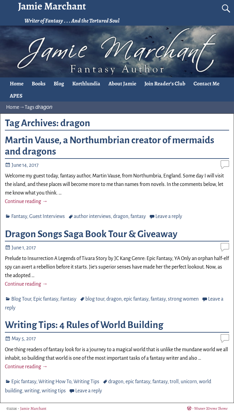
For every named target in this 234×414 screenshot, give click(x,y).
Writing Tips (86, 381)
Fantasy (19, 216)
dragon (120, 216)
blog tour (94, 299)
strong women (183, 299)
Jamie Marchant (33, 408)
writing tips (54, 391)
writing (32, 391)
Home (16, 83)
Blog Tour (21, 299)
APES (16, 95)
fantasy (138, 216)
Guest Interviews (47, 216)
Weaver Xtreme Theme (211, 408)
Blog (59, 83)
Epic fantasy (45, 299)
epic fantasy (136, 299)
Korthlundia (86, 83)
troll (174, 381)
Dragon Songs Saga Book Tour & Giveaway (91, 234)
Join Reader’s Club (164, 83)
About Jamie (122, 83)
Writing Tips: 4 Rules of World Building (84, 325)
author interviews (92, 216)
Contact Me (206, 83)
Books (38, 83)
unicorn (189, 381)
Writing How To (54, 381)
